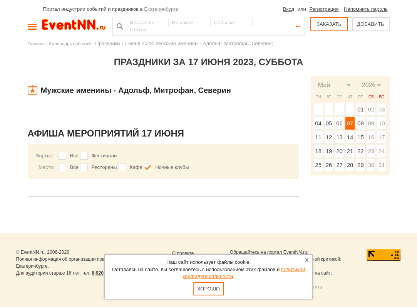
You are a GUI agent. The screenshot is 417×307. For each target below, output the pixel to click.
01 (360, 109)
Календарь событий (70, 43)
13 (339, 137)
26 (329, 165)
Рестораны (104, 167)
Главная (36, 43)
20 (339, 151)
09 (371, 123)
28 (350, 165)
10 (381, 123)
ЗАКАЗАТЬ (329, 24)
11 (318, 137)
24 (381, 151)
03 (381, 109)
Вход (288, 9)
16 (371, 137)
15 (360, 137)
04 (318, 123)
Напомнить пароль (365, 9)
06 (339, 123)
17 (381, 137)
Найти (119, 26)
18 (318, 151)
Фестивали (104, 156)
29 (360, 165)
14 (350, 137)
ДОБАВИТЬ (370, 24)
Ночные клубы (172, 167)
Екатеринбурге (161, 9)
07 (350, 123)
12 (329, 137)
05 (329, 123)
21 (350, 151)
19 (329, 151)
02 (371, 109)
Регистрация (323, 9)
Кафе (136, 167)
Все (74, 156)
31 (381, 165)
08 (360, 123)
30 (371, 165)
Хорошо (208, 289)
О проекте (183, 253)
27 (339, 165)
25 (318, 165)
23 (371, 151)
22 (360, 151)
